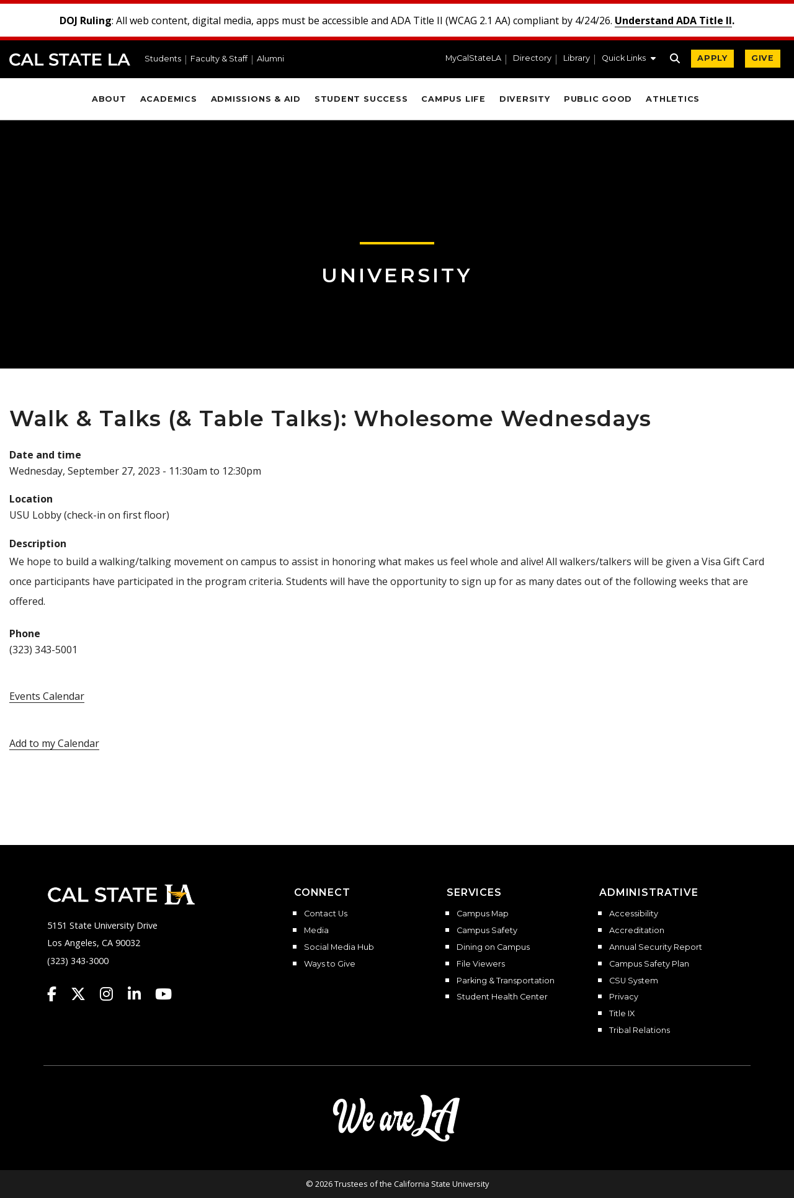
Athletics (673, 99)
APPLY (712, 58)
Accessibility (633, 914)
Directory (532, 59)
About (109, 99)
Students (163, 59)
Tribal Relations (639, 1030)
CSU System (633, 981)
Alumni (270, 59)
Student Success (361, 99)
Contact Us (325, 914)
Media (316, 930)
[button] (629, 60)
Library (576, 59)
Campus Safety (487, 930)
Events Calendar (46, 696)
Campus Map (483, 914)
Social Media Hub (339, 947)
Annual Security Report (655, 947)
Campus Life (453, 99)
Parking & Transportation (506, 981)
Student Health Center (502, 997)
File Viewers (481, 964)
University (397, 275)
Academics (168, 99)
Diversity (524, 99)
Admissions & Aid (256, 99)
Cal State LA (69, 59)
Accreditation (636, 930)
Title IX (622, 1013)
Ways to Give (329, 964)
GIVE (762, 58)
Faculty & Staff (219, 59)
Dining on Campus (493, 947)
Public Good (598, 99)
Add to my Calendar (54, 743)
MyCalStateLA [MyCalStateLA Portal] (473, 59)
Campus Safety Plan (649, 964)
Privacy (623, 997)
